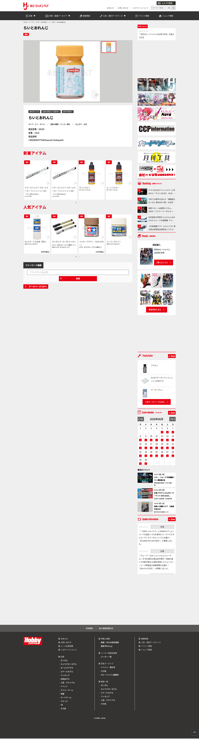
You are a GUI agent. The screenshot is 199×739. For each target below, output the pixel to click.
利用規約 (89, 628)
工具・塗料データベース (151, 643)
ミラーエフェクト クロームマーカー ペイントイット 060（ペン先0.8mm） (64, 191)
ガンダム (64, 661)
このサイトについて (140, 8)
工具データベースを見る (155, 402)
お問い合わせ (123, 8)
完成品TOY (65, 679)
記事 (162, 527)
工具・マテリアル (68, 683)
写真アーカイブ (107, 664)
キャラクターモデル (69, 664)
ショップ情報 (146, 650)
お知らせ (110, 8)
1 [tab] (76, 203)
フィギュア (65, 675)
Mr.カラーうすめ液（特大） (36, 242)
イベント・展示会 (108, 668)
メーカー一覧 (106, 657)
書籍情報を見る (155, 310)
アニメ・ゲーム (67, 690)
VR (62, 705)
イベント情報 (146, 646)
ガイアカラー (67, 112)
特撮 (62, 694)
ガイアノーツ (34, 112)
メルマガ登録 (165, 3)
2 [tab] (80, 203)
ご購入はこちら (162, 263)
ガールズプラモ (67, 668)
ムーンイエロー (113, 188)
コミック (64, 701)
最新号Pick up (106, 646)
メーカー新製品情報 (109, 653)
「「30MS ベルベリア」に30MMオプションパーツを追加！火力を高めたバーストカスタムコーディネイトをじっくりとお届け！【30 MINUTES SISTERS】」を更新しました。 (156, 538)
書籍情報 (144, 639)
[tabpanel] (37, 180)
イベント (64, 687)
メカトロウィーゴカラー (51, 112)
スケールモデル (67, 672)
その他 (63, 709)
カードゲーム (66, 698)
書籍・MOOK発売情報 (110, 643)
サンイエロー (84, 188)
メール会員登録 (67, 646)
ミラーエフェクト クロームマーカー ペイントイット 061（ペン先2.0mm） (36, 191)
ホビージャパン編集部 (110, 675)
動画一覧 (104, 682)
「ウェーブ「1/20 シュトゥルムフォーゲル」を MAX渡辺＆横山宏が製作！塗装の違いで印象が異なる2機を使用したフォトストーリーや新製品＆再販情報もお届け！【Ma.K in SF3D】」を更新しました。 (156, 562)
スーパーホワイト (114, 242)
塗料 (26, 35)
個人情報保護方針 (106, 628)
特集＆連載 (105, 639)
